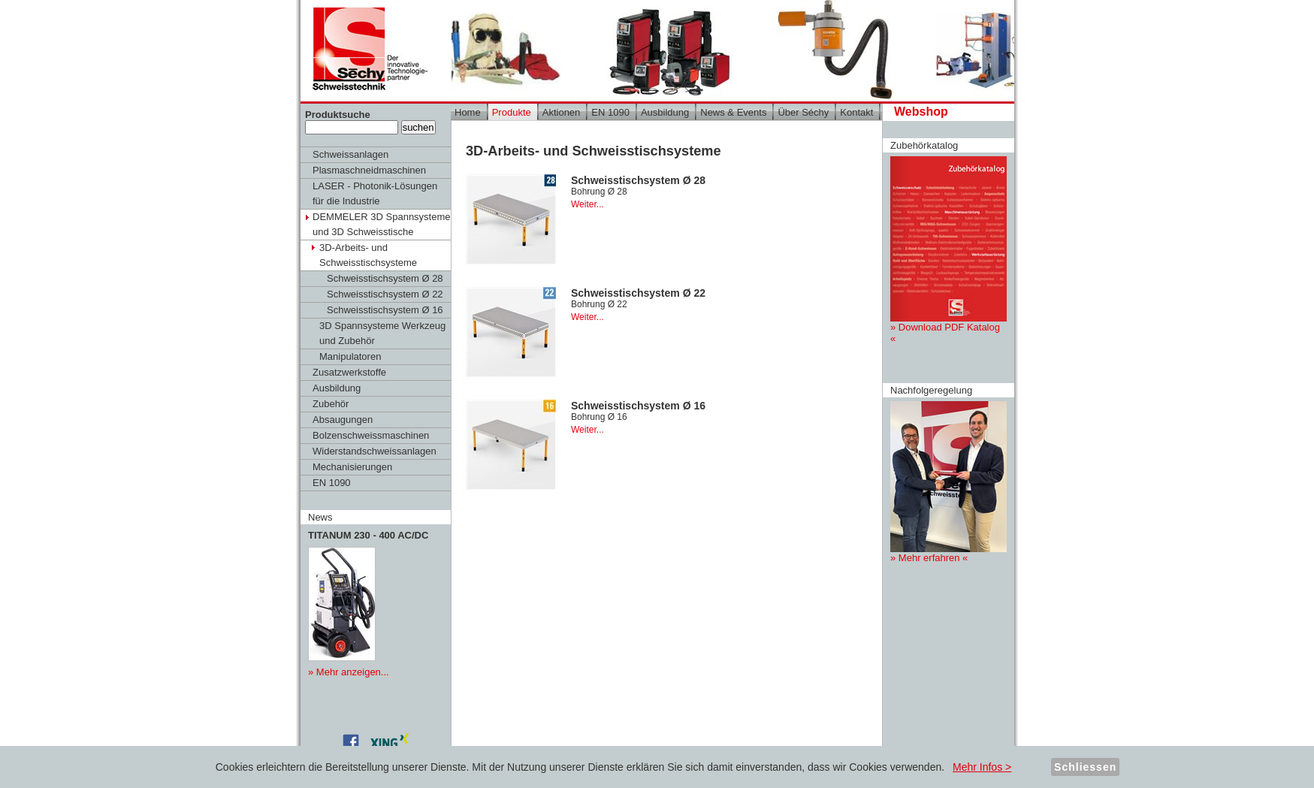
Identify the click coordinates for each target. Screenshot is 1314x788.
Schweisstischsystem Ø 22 (385, 294)
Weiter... (587, 204)
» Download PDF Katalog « (948, 250)
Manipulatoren (350, 356)
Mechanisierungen (352, 466)
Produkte (511, 112)
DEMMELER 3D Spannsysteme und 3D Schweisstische (382, 224)
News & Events (733, 112)
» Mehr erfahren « (948, 482)
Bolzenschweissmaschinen (371, 435)
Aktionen (561, 112)
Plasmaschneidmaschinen (369, 170)
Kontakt (856, 112)
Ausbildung (337, 388)
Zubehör (331, 403)
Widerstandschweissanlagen (374, 451)
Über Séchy (803, 112)
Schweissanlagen (350, 154)
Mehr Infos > (982, 767)
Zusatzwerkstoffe (349, 372)
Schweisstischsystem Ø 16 (385, 310)
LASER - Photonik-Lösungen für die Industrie (375, 193)
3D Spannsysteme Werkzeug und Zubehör (382, 333)
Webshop (921, 111)
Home (468, 112)
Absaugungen (343, 419)
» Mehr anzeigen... (348, 672)
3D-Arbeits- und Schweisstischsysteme (368, 255)
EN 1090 (332, 482)
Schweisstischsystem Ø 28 (385, 278)
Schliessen (1085, 767)
